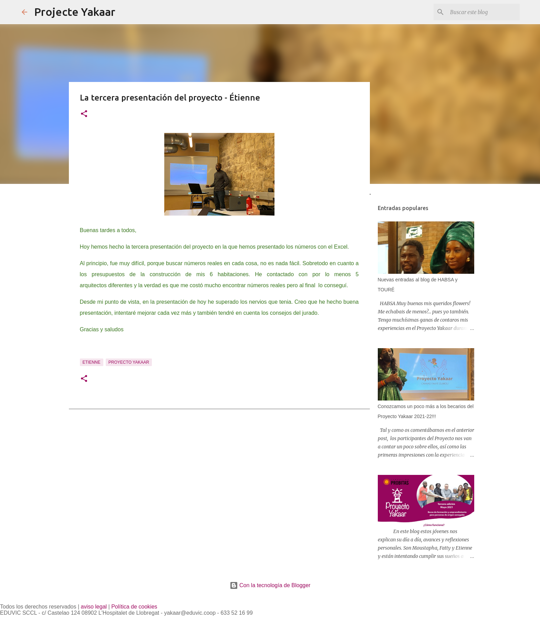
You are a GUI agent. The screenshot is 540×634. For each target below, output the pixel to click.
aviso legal (94, 607)
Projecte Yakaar (74, 12)
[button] (84, 114)
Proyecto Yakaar (128, 362)
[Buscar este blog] (483, 12)
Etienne (92, 362)
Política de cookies (134, 607)
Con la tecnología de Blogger (270, 585)
